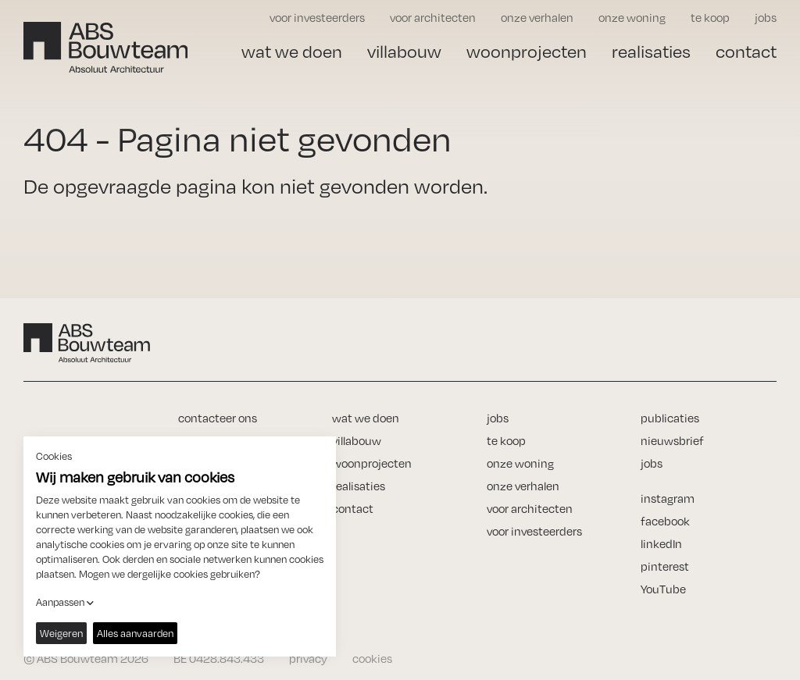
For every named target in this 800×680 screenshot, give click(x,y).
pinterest (665, 566)
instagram (668, 498)
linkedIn (661, 544)
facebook (665, 521)
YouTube (663, 589)
